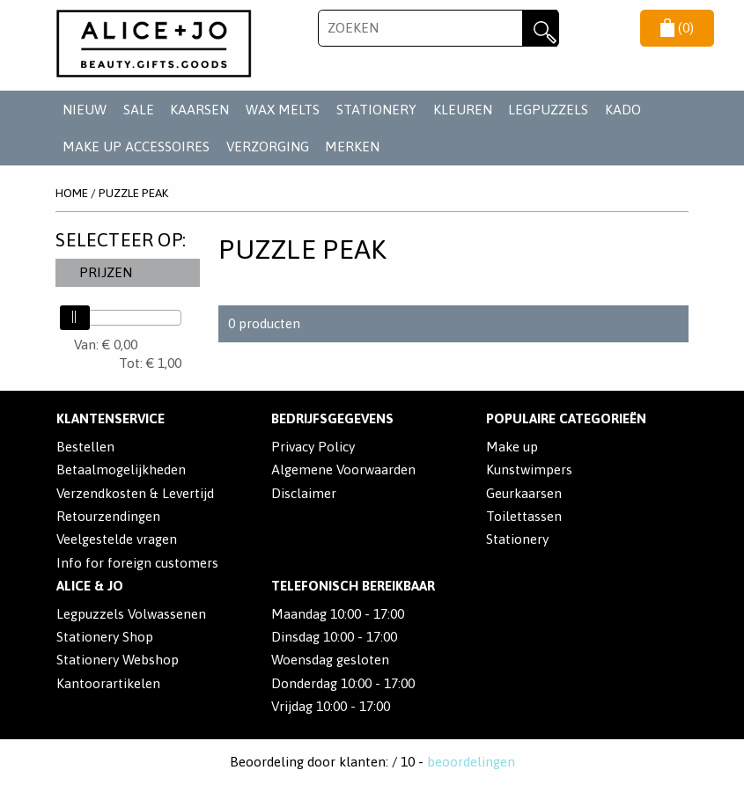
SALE (138, 109)
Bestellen (85, 446)
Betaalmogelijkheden (121, 469)
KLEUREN (462, 109)
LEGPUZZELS (548, 109)
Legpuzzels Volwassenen (131, 613)
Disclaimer (303, 493)
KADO (623, 109)
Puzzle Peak (133, 193)
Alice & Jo (89, 585)
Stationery (517, 539)
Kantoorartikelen (108, 683)
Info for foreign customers (137, 562)
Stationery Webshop (117, 659)
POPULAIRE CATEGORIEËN (566, 418)
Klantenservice (110, 418)
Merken (352, 146)
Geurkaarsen (524, 493)
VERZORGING (267, 146)
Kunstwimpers (529, 469)
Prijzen (105, 272)
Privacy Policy (313, 446)
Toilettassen (524, 516)
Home (71, 193)
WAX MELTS (283, 109)
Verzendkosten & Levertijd (135, 493)
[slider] (75, 317)
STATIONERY (376, 109)
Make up (512, 446)
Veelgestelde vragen (116, 539)
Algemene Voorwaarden (343, 469)
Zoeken (540, 28)
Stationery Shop (104, 636)
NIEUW (85, 109)
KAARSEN (199, 109)
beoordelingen (471, 761)
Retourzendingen (108, 516)
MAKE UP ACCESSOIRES (136, 146)
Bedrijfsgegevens (332, 418)
